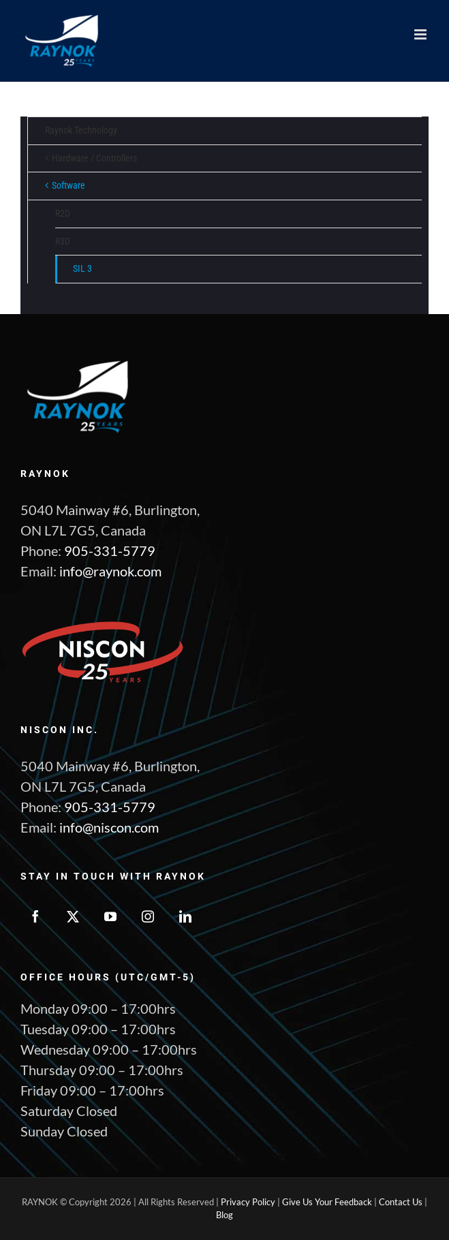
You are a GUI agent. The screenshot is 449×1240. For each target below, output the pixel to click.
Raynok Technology (81, 130)
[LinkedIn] (185, 916)
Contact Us (400, 1201)
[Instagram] (148, 916)
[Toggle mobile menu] (421, 34)
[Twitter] (73, 916)
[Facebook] (35, 916)
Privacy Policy (248, 1201)
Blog (224, 1214)
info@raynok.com (110, 571)
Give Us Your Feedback (327, 1201)
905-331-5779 (109, 550)
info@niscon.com (109, 827)
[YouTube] (110, 916)
